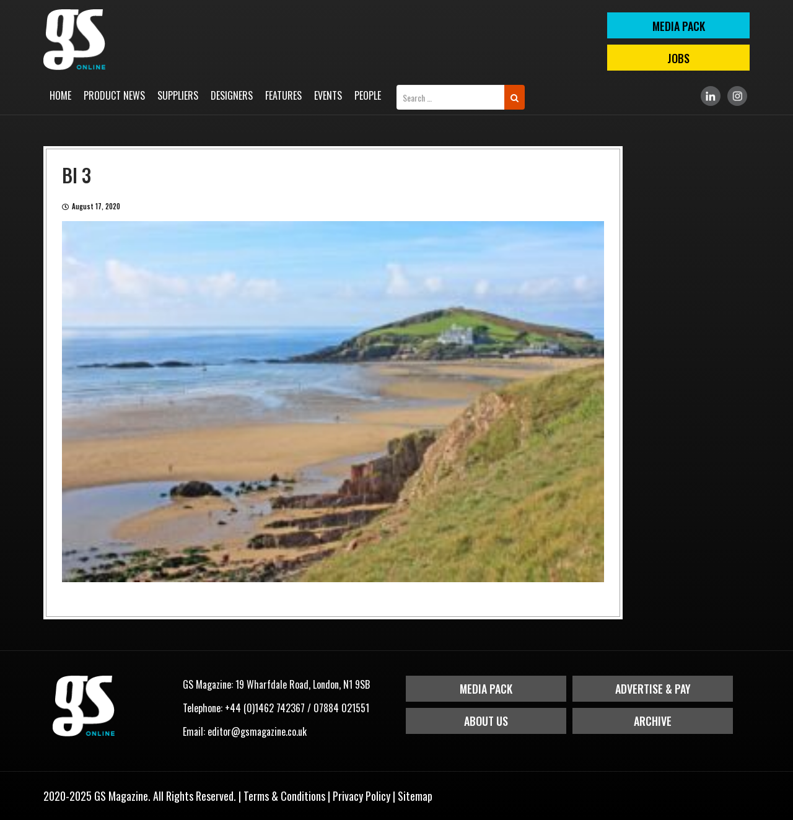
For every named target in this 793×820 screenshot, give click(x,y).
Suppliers (177, 95)
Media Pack (486, 689)
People (367, 95)
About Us (486, 721)
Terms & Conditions (284, 796)
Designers (232, 95)
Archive (653, 721)
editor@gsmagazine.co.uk (257, 731)
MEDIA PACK (678, 26)
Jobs (678, 58)
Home (60, 95)
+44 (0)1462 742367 (265, 707)
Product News (114, 95)
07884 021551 (341, 707)
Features (283, 95)
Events (328, 95)
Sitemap (415, 796)
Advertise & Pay (653, 689)
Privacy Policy (361, 796)
